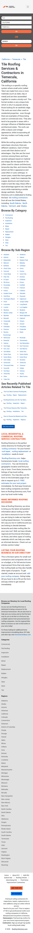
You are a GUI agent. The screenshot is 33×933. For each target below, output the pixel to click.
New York (4, 806)
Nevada (4, 793)
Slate (6, 240)
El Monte (22, 279)
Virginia (4, 852)
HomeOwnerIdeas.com (22, 635)
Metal (7, 226)
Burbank (6, 266)
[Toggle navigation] (27, 7)
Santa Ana (23, 351)
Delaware (4, 724)
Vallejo (22, 368)
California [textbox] (6, 22)
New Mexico (5, 802)
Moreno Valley (8, 313)
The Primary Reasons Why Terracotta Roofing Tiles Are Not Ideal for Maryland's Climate (16, 408)
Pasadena (23, 326)
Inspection (8, 221)
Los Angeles (23, 307)
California (6, 59)
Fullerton (22, 290)
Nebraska (4, 789)
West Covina (23, 376)
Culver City (23, 274)
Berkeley (22, 263)
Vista (5, 376)
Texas (3, 842)
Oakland (22, 318)
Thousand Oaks (8, 365)
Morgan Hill (23, 313)
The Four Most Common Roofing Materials (16, 391)
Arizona (4, 707)
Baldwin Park (24, 260)
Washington (5, 855)
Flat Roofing (9, 218)
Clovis (21, 268)
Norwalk (6, 318)
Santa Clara (7, 354)
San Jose (6, 349)
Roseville (6, 340)
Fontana (6, 288)
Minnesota (5, 776)
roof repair (6, 451)
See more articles (8, 426)
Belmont (6, 263)
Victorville (7, 374)
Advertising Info (11, 880)
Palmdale (7, 326)
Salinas (6, 343)
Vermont (12, 206)
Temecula (16, 59)
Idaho (3, 740)
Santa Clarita (24, 354)
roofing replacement (20, 451)
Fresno (6, 290)
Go (16, 31)
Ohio (2, 816)
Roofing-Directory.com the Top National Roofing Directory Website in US (16, 400)
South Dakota (15, 203)
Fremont (22, 288)
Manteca (6, 310)
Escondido (7, 285)
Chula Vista (7, 268)
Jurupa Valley (24, 302)
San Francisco (24, 346)
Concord (6, 271)
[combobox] (16, 18)
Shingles (8, 237)
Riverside (22, 338)
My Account (16, 893)
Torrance (22, 365)
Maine (3, 763)
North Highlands (25, 315)
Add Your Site (16, 888)
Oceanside (7, 321)
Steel (6, 243)
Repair (7, 229)
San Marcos (23, 349)
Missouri (4, 783)
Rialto (21, 332)
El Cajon (6, 279)
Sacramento (23, 340)
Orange (6, 324)
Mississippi (5, 779)
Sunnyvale (7, 362)
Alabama (4, 701)
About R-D (15, 875)
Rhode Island (5, 829)
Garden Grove (8, 293)
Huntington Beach (9, 299)
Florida (3, 730)
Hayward (22, 296)
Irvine (5, 302)
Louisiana (4, 760)
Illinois (3, 743)
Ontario (22, 321)
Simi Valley (7, 360)
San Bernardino (24, 343)
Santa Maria (7, 357)
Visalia (22, 374)
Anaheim (6, 254)
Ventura (22, 371)
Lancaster (7, 304)
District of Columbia (8, 727)
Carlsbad (22, 266)
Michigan (4, 773)
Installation (8, 223)
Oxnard (22, 324)
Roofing (9, 395)
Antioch (6, 257)
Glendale (22, 293)
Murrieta (6, 315)
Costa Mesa (7, 274)
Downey (22, 277)
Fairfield (22, 285)
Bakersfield (7, 260)
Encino (22, 282)
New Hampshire (7, 796)
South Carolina (6, 832)
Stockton (22, 360)
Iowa (3, 750)
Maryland (4, 766)
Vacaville (6, 368)
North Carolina (6, 809)
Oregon (3, 822)
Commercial (9, 215)
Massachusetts (6, 770)
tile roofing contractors (18, 198)
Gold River (7, 296)
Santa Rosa (23, 357)
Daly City (6, 277)
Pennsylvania (6, 825)
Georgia (4, 733)
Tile (24, 59)
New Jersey (5, 799)
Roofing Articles (21, 878)
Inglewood (23, 299)
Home (6, 875)
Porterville (23, 329)
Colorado (4, 717)
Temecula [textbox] (5, 27)
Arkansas (4, 710)
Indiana (4, 747)
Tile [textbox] (3, 18)
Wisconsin (4, 862)
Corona (22, 271)
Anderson (23, 254)
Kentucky (4, 756)
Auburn (22, 257)
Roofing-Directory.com (11, 458)
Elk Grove (6, 282)
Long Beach (23, 304)
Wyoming (4, 865)
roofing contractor (9, 449)
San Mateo (7, 351)
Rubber (7, 234)
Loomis (6, 307)
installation (6, 454)
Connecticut (5, 720)
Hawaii (3, 737)
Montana (4, 786)
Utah (3, 845)
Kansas (4, 753)
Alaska (24, 206)
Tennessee (5, 839)
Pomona (6, 329)
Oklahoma (4, 819)
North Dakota (6, 812)
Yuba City (7, 379)
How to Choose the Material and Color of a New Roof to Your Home (16, 416)
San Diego (7, 346)
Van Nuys (7, 371)
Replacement (9, 232)
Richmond (7, 338)
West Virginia (5, 858)
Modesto (22, 310)
